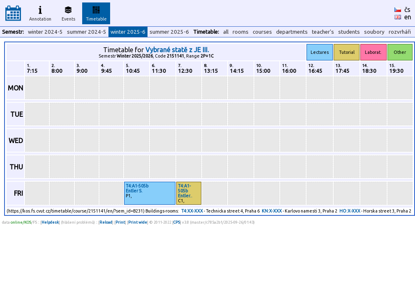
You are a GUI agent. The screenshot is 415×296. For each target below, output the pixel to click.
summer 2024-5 (86, 32)
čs (407, 9)
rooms (241, 32)
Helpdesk (50, 222)
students (349, 32)
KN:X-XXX (272, 210)
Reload (105, 222)
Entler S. (134, 190)
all (225, 32)
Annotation (40, 12)
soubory (374, 32)
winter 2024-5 (45, 32)
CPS (176, 222)
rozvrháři (400, 32)
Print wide (137, 222)
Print (120, 222)
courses (262, 32)
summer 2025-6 (169, 32)
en (407, 17)
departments (292, 32)
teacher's (323, 32)
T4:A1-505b (137, 185)
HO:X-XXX (349, 210)
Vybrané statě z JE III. (177, 49)
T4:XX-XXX (192, 210)
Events (68, 12)
